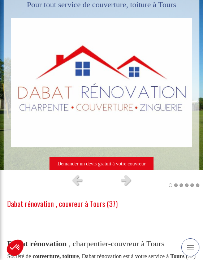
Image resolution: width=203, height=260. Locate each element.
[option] (101, 85)
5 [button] (192, 185)
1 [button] (170, 185)
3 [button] (181, 185)
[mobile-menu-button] (190, 247)
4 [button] (187, 185)
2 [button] (176, 185)
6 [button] (197, 185)
